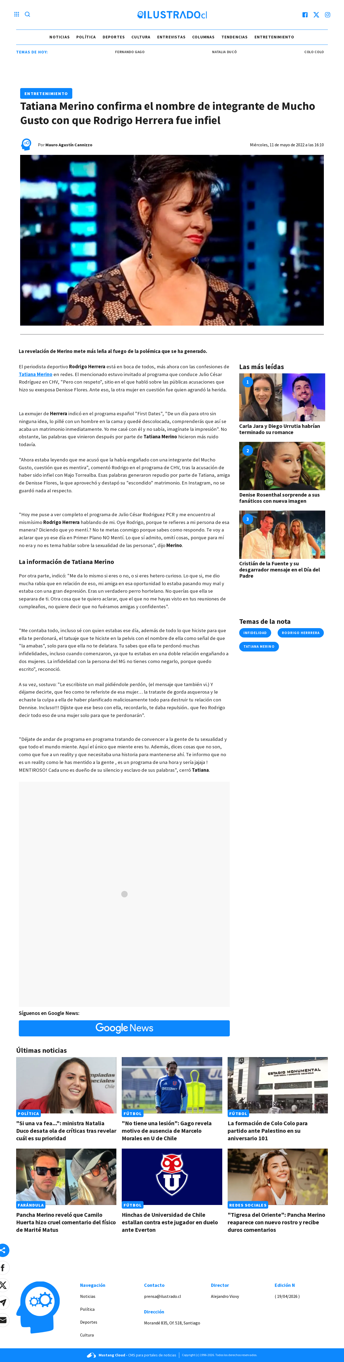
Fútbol (133, 1113)
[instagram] (328, 15)
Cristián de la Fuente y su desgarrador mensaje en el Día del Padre (279, 569)
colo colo (323, 52)
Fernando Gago (138, 52)
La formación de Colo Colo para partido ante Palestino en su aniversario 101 (268, 1130)
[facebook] (305, 15)
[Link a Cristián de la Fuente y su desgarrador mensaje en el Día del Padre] (282, 535)
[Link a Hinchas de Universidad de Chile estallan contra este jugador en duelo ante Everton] (172, 1177)
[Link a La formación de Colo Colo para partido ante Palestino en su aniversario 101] (278, 1085)
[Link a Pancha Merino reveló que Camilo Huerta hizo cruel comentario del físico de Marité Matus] (66, 1177)
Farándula (31, 1205)
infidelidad (255, 633)
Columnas (203, 36)
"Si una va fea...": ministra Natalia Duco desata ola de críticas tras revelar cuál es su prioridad (66, 1130)
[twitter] (316, 15)
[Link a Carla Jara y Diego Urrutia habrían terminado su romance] (282, 397)
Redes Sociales (248, 1205)
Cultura (140, 36)
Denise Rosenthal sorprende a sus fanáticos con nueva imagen (279, 497)
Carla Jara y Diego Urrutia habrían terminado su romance (279, 429)
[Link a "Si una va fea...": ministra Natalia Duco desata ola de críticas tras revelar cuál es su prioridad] (66, 1085)
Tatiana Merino (35, 374)
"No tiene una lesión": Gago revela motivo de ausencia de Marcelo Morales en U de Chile (167, 1130)
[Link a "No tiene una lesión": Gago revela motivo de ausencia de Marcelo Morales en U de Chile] (172, 1085)
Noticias (59, 36)
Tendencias (234, 36)
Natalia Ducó (233, 52)
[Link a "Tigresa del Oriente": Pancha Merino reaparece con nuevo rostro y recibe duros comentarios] (278, 1177)
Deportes (114, 36)
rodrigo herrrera (301, 633)
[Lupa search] (27, 15)
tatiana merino (259, 646)
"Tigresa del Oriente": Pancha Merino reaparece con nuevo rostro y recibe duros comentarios (276, 1222)
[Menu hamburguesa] (16, 15)
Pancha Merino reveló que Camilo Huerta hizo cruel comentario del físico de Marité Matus (66, 1222)
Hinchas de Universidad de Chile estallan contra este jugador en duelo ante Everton (170, 1222)
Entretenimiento (275, 36)
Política (86, 36)
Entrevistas (171, 36)
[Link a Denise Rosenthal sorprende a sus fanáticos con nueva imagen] (282, 466)
